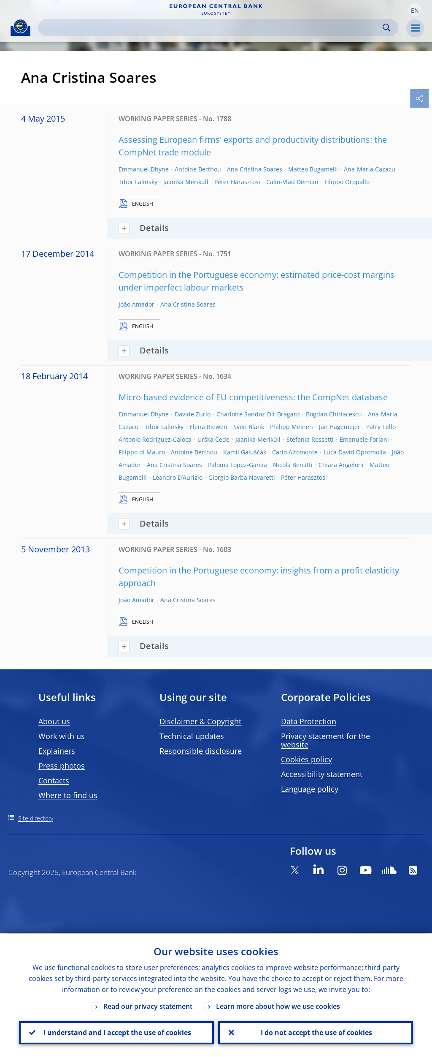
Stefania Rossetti (310, 439)
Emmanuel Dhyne (144, 169)
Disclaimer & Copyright (200, 721)
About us (54, 721)
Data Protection (308, 721)
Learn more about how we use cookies (278, 1005)
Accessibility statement (321, 774)
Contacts (53, 780)
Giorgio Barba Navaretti (241, 477)
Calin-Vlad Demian (292, 182)
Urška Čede (213, 439)
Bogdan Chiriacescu (334, 414)
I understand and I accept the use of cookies (116, 1032)
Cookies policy (306, 759)
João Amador (136, 304)
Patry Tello (381, 427)
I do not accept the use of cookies (315, 1032)
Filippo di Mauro (142, 452)
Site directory (35, 818)
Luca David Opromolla (355, 452)
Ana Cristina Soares (254, 169)
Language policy (309, 789)
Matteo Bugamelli (313, 169)
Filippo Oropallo (347, 182)
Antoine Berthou (198, 169)
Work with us (61, 736)
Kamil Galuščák (244, 452)
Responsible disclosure (200, 751)
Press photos (61, 766)
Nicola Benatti (293, 465)
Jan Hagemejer (339, 427)
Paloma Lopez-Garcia (237, 465)
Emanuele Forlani (364, 439)
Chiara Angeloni (341, 465)
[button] (414, 9)
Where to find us (67, 795)
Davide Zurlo (193, 414)
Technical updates (191, 736)
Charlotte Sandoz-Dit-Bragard (258, 414)
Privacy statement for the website (325, 740)
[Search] (211, 27)
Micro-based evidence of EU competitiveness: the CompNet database (253, 397)
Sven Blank (248, 427)
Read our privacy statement (147, 1005)
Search (387, 27)
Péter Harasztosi (237, 182)
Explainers (56, 751)
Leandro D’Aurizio (177, 477)
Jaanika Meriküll (185, 182)
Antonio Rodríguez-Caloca (155, 439)
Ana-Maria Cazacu (369, 169)
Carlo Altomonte (295, 452)
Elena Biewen (208, 427)
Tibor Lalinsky (138, 182)
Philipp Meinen (291, 427)
